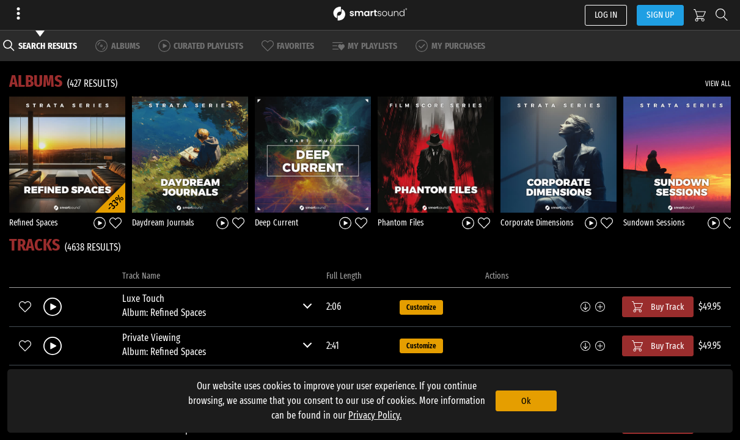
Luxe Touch (143, 298)
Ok (525, 400)
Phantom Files (401, 223)
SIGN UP (660, 14)
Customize (421, 307)
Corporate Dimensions (537, 223)
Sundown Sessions (654, 223)
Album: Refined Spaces (164, 312)
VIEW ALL (718, 83)
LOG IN (606, 14)
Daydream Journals (163, 223)
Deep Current (276, 223)
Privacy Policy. (374, 415)
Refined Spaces (33, 223)
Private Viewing (151, 337)
